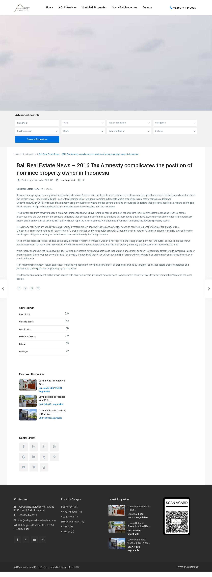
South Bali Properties (124, 7)
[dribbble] (54, 451)
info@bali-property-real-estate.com (37, 525)
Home (49, 7)
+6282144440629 (184, 7)
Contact (147, 7)
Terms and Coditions (187, 572)
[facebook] (23, 451)
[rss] (33, 451)
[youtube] (23, 472)
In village (23, 351)
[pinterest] (54, 462)
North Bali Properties (94, 7)
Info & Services (67, 7)
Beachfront (24, 314)
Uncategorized (29, 154)
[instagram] (44, 472)
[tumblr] (44, 462)
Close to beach (26, 321)
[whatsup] (26, 544)
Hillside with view (27, 336)
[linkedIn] (33, 462)
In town (22, 344)
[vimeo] (33, 472)
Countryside (25, 329)
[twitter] (44, 451)
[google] (23, 462)
